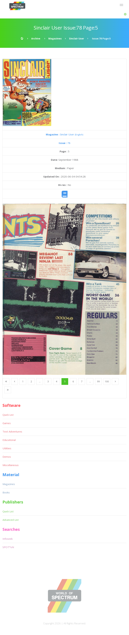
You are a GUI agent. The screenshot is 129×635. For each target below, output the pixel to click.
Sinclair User (76, 38)
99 (98, 381)
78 (64, 143)
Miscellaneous (11, 465)
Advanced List (11, 519)
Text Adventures (12, 431)
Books (6, 492)
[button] (125, 14)
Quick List (8, 414)
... (39, 381)
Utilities (7, 448)
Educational (9, 440)
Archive (35, 38)
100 (107, 381)
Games (7, 423)
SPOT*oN (8, 547)
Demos (7, 456)
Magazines (55, 38)
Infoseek (8, 538)
